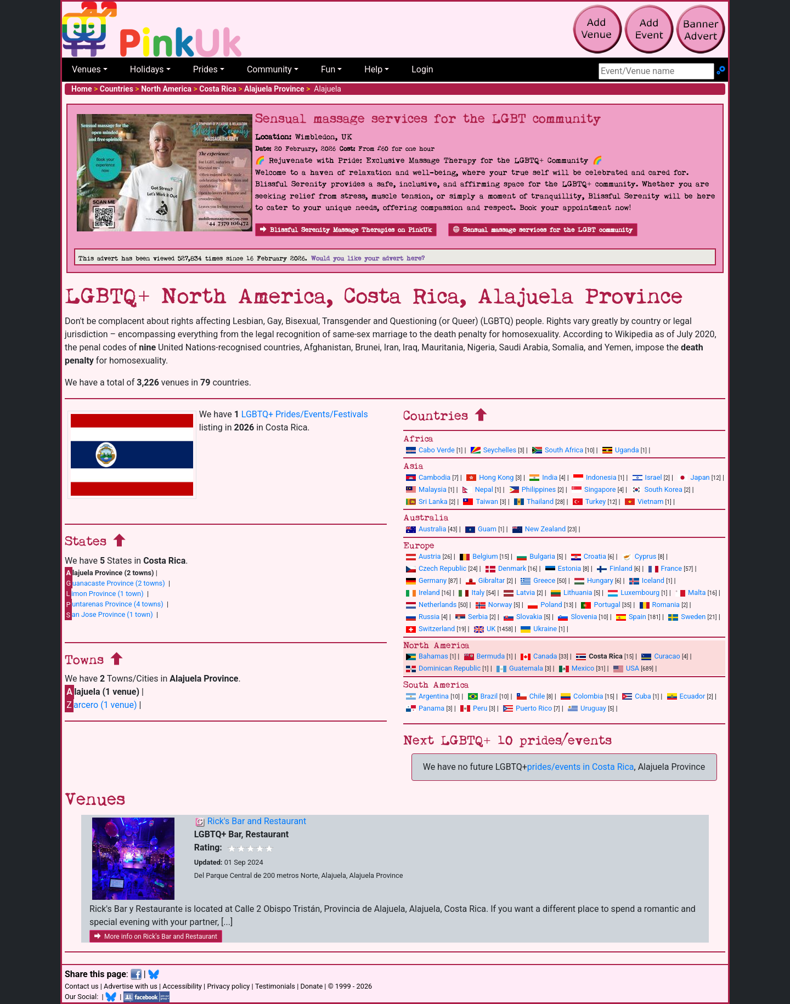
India (543, 477)
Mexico (576, 668)
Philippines (532, 489)
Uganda (620, 450)
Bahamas (427, 656)
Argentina (427, 696)
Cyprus (639, 556)
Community (269, 69)
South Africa (557, 450)
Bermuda (484, 656)
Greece (538, 580)
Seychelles (493, 450)
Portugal (600, 604)
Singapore (594, 489)
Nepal (477, 489)
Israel (647, 477)
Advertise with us (130, 986)
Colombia (582, 696)
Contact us (82, 986)
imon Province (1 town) (104, 593)
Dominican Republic (443, 668)
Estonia (563, 568)
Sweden (687, 616)
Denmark (506, 568)
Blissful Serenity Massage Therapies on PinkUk (346, 230)
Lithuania (571, 592)
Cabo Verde (430, 450)
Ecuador (686, 696)
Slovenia (577, 616)
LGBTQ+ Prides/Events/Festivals (304, 414)
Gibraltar (485, 580)
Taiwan (480, 501)
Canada (539, 656)
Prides (205, 69)
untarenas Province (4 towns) (114, 604)
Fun (328, 69)
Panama (425, 708)
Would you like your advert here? (368, 258)
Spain (631, 616)
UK (484, 629)
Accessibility (182, 986)
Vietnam (644, 501)
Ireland (423, 592)
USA (626, 668)
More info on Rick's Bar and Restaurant (155, 936)
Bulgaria (536, 556)
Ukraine (539, 629)
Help (373, 69)
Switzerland (430, 629)
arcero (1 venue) (101, 705)
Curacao (660, 656)
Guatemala (519, 668)
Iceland (646, 580)
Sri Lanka (427, 501)
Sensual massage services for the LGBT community (543, 230)
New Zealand (539, 529)
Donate (311, 986)
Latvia (519, 592)
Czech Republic (436, 568)
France (665, 568)
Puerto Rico (527, 708)
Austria (423, 556)
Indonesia (595, 477)
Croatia (588, 556)
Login (422, 69)
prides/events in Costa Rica (580, 767)
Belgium (479, 556)
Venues (86, 69)
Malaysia (426, 489)
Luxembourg (633, 592)
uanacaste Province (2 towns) (115, 582)
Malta (690, 592)
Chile (531, 696)
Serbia (471, 616)
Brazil (483, 696)
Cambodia (428, 477)
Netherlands (431, 604)
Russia (422, 616)
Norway (494, 604)
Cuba (636, 696)
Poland (545, 604)
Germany (426, 580)
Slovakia (523, 616)
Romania (660, 604)
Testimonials (275, 986)
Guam (480, 529)
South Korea (656, 489)
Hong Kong (490, 477)
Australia (426, 529)
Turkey (589, 501)
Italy (471, 592)
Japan (693, 477)
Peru (473, 708)
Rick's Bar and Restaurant (256, 821)
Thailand (534, 501)
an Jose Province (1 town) (109, 614)
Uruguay (587, 708)
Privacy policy (228, 986)
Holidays (147, 69)
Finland (615, 568)
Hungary (593, 580)
